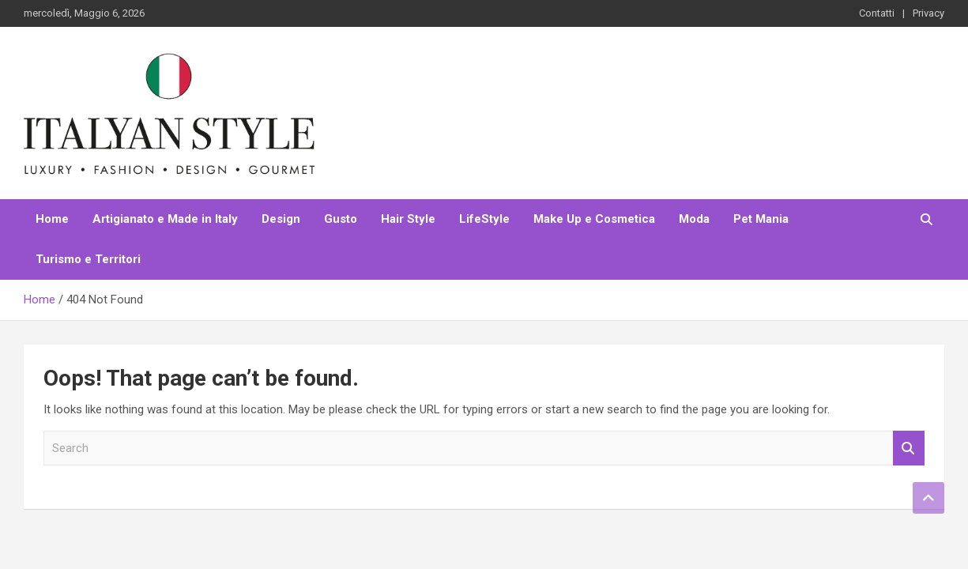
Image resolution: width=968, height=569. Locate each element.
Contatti (877, 13)
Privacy (928, 13)
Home (52, 219)
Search (909, 448)
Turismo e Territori (88, 259)
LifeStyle (484, 219)
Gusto (340, 219)
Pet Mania (761, 219)
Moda (694, 219)
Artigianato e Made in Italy (165, 219)
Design (281, 219)
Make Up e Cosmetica (594, 219)
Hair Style (408, 219)
